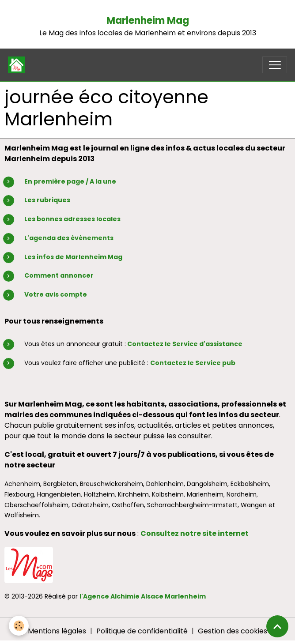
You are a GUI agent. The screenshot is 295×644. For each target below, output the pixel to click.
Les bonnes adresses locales (72, 219)
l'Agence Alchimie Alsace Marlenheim (142, 596)
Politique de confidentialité (142, 631)
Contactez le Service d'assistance (184, 343)
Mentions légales (57, 631)
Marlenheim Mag (147, 20)
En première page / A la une (70, 181)
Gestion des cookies (232, 631)
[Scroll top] (277, 626)
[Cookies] (19, 626)
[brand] (18, 64)
